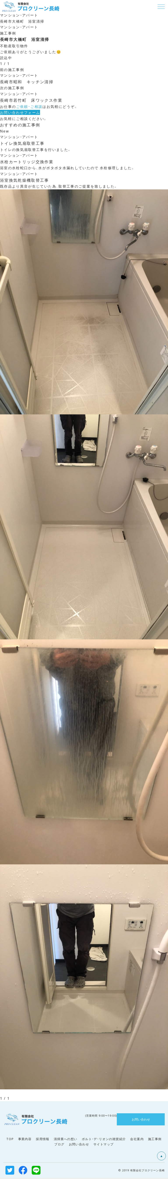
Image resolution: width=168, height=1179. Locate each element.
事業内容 (25, 1140)
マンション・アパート (19, 14)
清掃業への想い (65, 1140)
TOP (10, 1140)
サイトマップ (103, 1145)
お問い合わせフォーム (20, 112)
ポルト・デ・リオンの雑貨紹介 (104, 1140)
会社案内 (137, 1140)
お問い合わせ (79, 1145)
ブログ (59, 1145)
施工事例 (155, 1140)
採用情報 (42, 1140)
